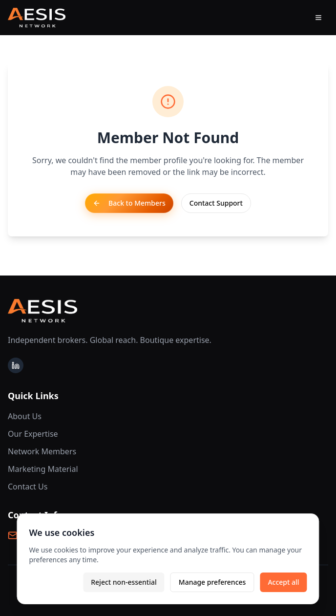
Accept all (283, 582)
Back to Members (129, 203)
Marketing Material (43, 469)
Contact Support (216, 203)
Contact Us (27, 486)
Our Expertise (33, 433)
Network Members (42, 451)
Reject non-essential (124, 582)
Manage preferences (212, 582)
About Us (25, 416)
